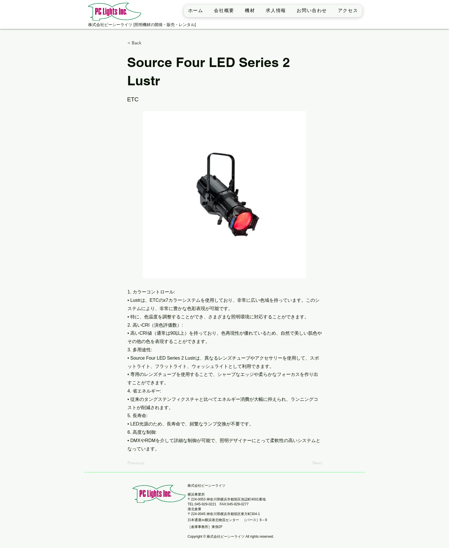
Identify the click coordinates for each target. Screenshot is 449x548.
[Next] (308, 463)
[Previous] (146, 463)
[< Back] (146, 43)
